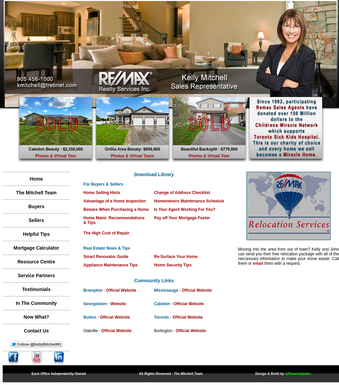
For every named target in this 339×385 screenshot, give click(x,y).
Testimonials (36, 289)
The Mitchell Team (36, 192)
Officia (112, 290)
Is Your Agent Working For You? (184, 209)
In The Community (36, 303)
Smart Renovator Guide (105, 256)
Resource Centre (36, 261)
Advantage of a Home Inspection (114, 201)
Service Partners (36, 275)
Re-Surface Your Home (176, 256)
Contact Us (36, 330)
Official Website (197, 290)
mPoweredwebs (298, 374)
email (258, 263)
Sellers (36, 220)
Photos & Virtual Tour (55, 156)
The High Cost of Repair (106, 233)
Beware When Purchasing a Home (116, 209)
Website (118, 303)
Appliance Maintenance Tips (110, 265)
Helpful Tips (36, 234)
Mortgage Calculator (36, 248)
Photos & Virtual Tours (132, 156)
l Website (127, 290)
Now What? (36, 317)
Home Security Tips (173, 265)
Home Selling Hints (101, 192)
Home (36, 179)
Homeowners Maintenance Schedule (189, 201)
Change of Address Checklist (182, 192)
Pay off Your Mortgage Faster (182, 218)
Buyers (36, 206)
